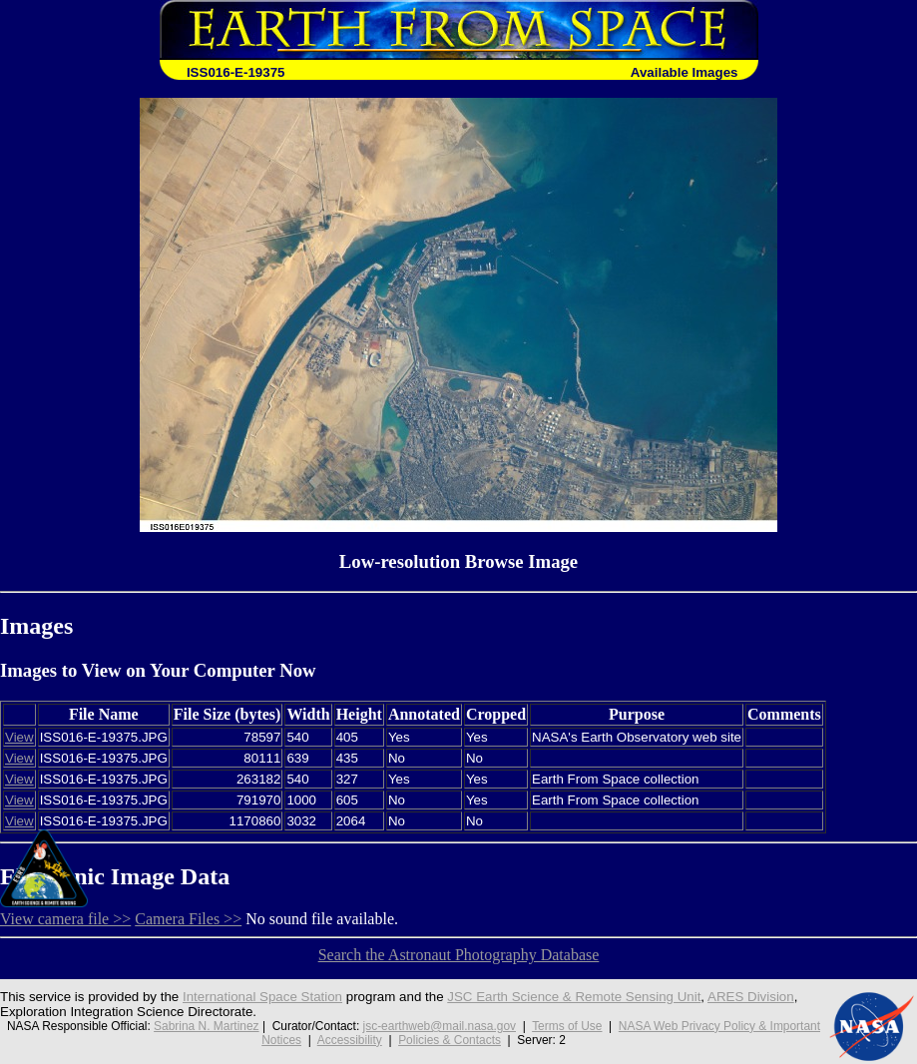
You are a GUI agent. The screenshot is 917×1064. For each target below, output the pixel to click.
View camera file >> (65, 918)
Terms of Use (567, 1026)
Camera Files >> (188, 918)
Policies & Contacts (449, 1040)
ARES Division (750, 996)
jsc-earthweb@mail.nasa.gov (439, 1026)
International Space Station (262, 996)
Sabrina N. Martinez (206, 1026)
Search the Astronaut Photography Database (459, 954)
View (19, 737)
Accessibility (349, 1040)
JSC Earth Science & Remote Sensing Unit (573, 996)
